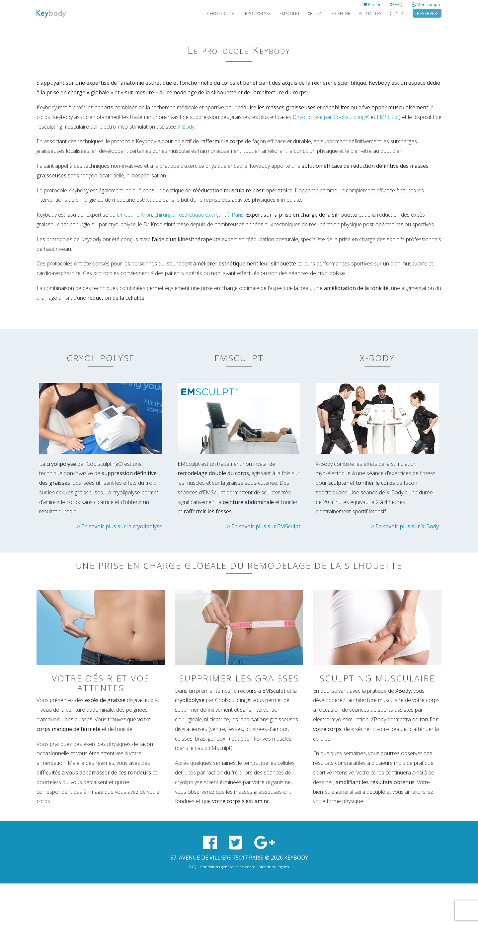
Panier (372, 4)
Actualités (370, 13)
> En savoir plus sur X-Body (405, 526)
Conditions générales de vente (227, 866)
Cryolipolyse (256, 13)
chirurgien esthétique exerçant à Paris (199, 214)
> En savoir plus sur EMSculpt (263, 526)
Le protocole (219, 13)
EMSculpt (289, 13)
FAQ (396, 4)
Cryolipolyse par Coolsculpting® (331, 117)
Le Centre (340, 13)
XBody (314, 13)
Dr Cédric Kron (134, 214)
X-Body (185, 126)
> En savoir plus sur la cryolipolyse (119, 526)
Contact (399, 13)
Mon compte (426, 4)
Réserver (427, 13)
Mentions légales (274, 866)
